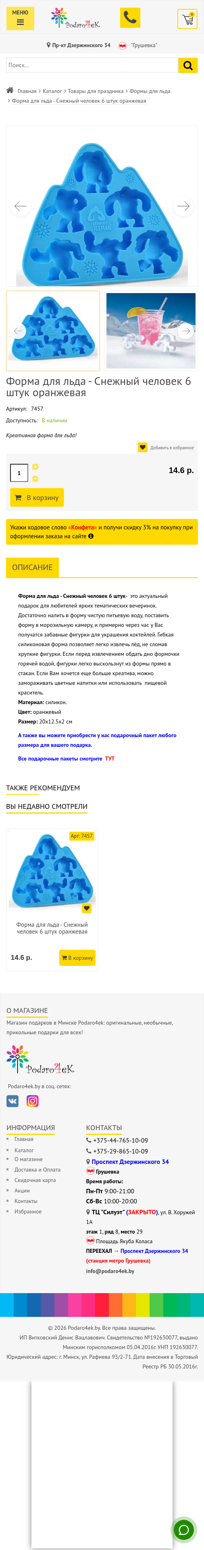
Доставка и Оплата (37, 1171)
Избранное (28, 1213)
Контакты (26, 1202)
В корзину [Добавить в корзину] (44, 497)
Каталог (52, 91)
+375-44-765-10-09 (121, 1142)
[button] (183, 206)
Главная (27, 91)
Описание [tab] (32, 567)
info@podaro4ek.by (110, 1272)
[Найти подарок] (188, 65)
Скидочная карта (35, 1181)
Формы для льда (150, 91)
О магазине (29, 1160)
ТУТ (109, 758)
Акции (22, 1192)
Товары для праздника (96, 91)
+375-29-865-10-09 (121, 1153)
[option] (53, 900)
